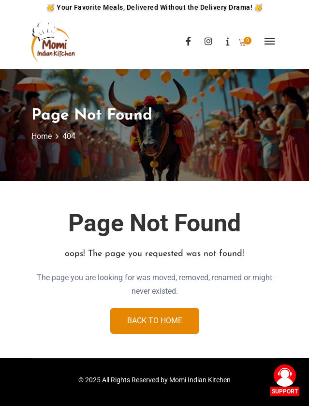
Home (41, 136)
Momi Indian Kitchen (200, 380)
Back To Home (154, 320)
